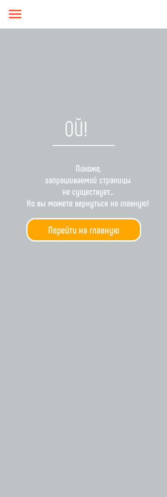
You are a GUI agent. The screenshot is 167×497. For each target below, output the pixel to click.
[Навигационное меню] (15, 14)
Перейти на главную (83, 229)
